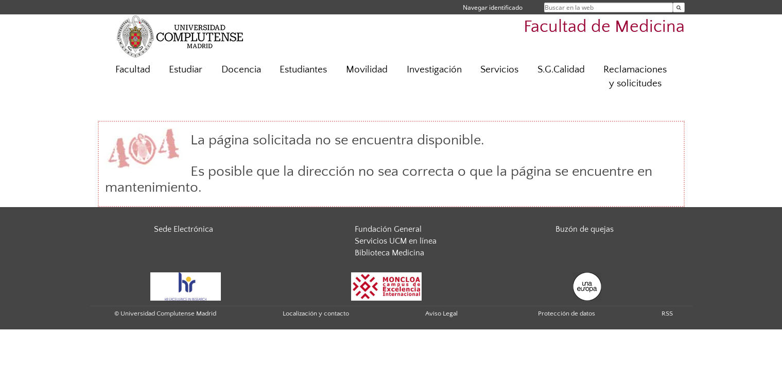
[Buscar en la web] (679, 7)
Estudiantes (303, 69)
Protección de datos (566, 313)
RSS (667, 313)
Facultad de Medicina (604, 26)
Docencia (241, 69)
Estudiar (185, 69)
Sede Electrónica (183, 229)
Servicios (499, 69)
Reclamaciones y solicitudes (635, 76)
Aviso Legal (441, 313)
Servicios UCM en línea (396, 241)
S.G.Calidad (561, 69)
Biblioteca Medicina (389, 252)
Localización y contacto (316, 313)
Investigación (434, 69)
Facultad (132, 69)
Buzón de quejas (584, 229)
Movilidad (367, 69)
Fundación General (388, 229)
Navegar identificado (493, 7)
